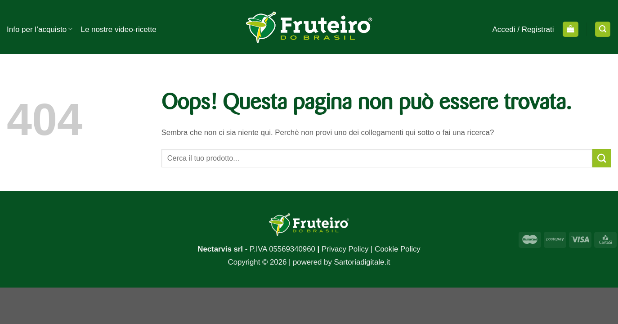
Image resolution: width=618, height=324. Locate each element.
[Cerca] (603, 29)
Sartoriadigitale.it (362, 262)
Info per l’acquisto (39, 29)
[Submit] (601, 158)
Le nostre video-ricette (118, 29)
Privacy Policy (345, 249)
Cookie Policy (398, 249)
